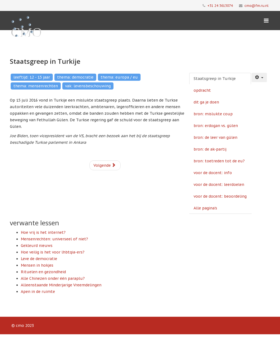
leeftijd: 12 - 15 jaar (31, 77)
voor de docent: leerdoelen (219, 184)
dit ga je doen (206, 102)
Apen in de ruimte (38, 291)
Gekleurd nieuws (36, 245)
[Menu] (266, 20)
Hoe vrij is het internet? (43, 232)
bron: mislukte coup (213, 113)
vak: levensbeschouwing (88, 85)
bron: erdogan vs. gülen (216, 125)
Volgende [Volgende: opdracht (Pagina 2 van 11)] (105, 165)
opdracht (202, 90)
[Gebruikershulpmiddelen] (259, 77)
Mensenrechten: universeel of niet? (54, 239)
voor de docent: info (213, 172)
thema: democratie (75, 77)
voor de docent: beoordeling (220, 196)
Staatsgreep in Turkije (215, 78)
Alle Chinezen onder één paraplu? (53, 278)
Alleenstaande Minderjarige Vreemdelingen (61, 285)
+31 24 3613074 (220, 5)
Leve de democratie (39, 258)
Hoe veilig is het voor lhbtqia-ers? (52, 252)
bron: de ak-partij (210, 149)
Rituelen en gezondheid (43, 271)
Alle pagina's (205, 208)
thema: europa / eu (119, 77)
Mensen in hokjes (37, 265)
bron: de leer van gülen (215, 137)
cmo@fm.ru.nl (256, 5)
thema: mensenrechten (35, 85)
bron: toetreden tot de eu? (219, 161)
